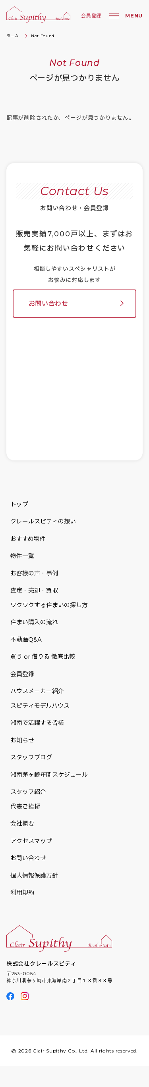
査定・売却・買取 (34, 590)
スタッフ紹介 (28, 792)
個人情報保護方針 (34, 875)
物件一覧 (22, 556)
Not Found (42, 35)
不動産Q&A (26, 639)
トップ (19, 504)
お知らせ (22, 740)
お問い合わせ (48, 303)
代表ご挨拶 (25, 806)
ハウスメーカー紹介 (37, 691)
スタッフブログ (31, 757)
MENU (134, 15)
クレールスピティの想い (43, 521)
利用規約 (22, 892)
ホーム (12, 35)
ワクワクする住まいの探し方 (49, 605)
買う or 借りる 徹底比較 (42, 656)
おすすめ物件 (28, 539)
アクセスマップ (31, 841)
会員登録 (91, 16)
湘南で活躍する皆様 (37, 723)
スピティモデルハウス (40, 705)
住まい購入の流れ (34, 622)
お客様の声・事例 (34, 573)
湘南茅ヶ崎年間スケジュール (49, 774)
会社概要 (22, 823)
